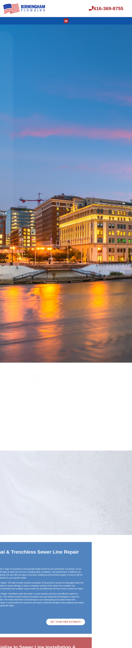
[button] (66, 20)
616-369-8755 (106, 8)
